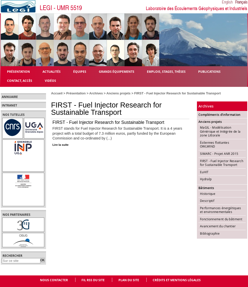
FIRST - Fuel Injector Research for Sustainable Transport (108, 122)
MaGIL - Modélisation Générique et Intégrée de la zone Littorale (220, 131)
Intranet (9, 105)
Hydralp (206, 179)
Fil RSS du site (93, 280)
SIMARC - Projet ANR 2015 (219, 154)
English (227, 2)
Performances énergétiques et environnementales (220, 210)
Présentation (76, 93)
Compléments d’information (219, 115)
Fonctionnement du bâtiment (221, 219)
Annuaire (10, 96)
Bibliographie (210, 233)
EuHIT (204, 172)
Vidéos (50, 80)
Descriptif (207, 201)
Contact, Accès (19, 80)
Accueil (57, 93)
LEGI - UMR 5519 (61, 8)
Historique (207, 194)
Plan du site (128, 280)
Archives (96, 93)
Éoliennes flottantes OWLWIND (214, 144)
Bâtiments (206, 188)
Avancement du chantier (218, 226)
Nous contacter (54, 280)
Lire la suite (61, 144)
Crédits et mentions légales (177, 280)
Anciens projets (118, 93)
